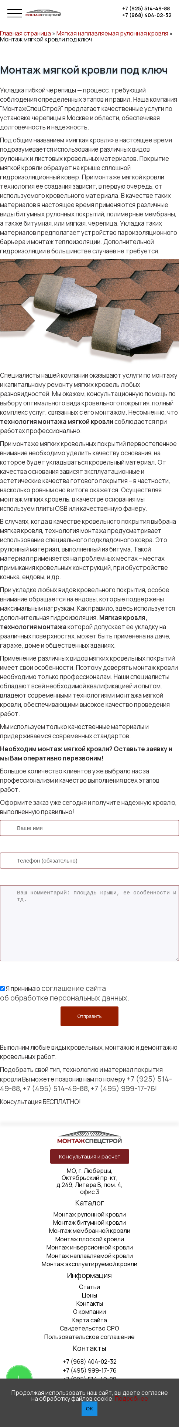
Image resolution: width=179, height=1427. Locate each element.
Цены (89, 1295)
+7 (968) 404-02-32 (147, 15)
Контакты (89, 1303)
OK (89, 1408)
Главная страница (25, 33)
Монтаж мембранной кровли (89, 1231)
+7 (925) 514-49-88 (146, 8)
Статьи (89, 1287)
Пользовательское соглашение (89, 1337)
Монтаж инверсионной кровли (90, 1247)
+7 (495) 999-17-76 (122, 1088)
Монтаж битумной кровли (89, 1222)
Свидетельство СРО (89, 1328)
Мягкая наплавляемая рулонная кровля (112, 33)
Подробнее (131, 1398)
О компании (89, 1312)
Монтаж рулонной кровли (90, 1214)
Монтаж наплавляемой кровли (90, 1256)
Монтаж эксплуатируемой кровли (89, 1264)
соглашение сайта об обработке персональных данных (63, 993)
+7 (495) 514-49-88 (55, 1088)
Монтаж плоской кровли (89, 1239)
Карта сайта (89, 1320)
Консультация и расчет (89, 1156)
